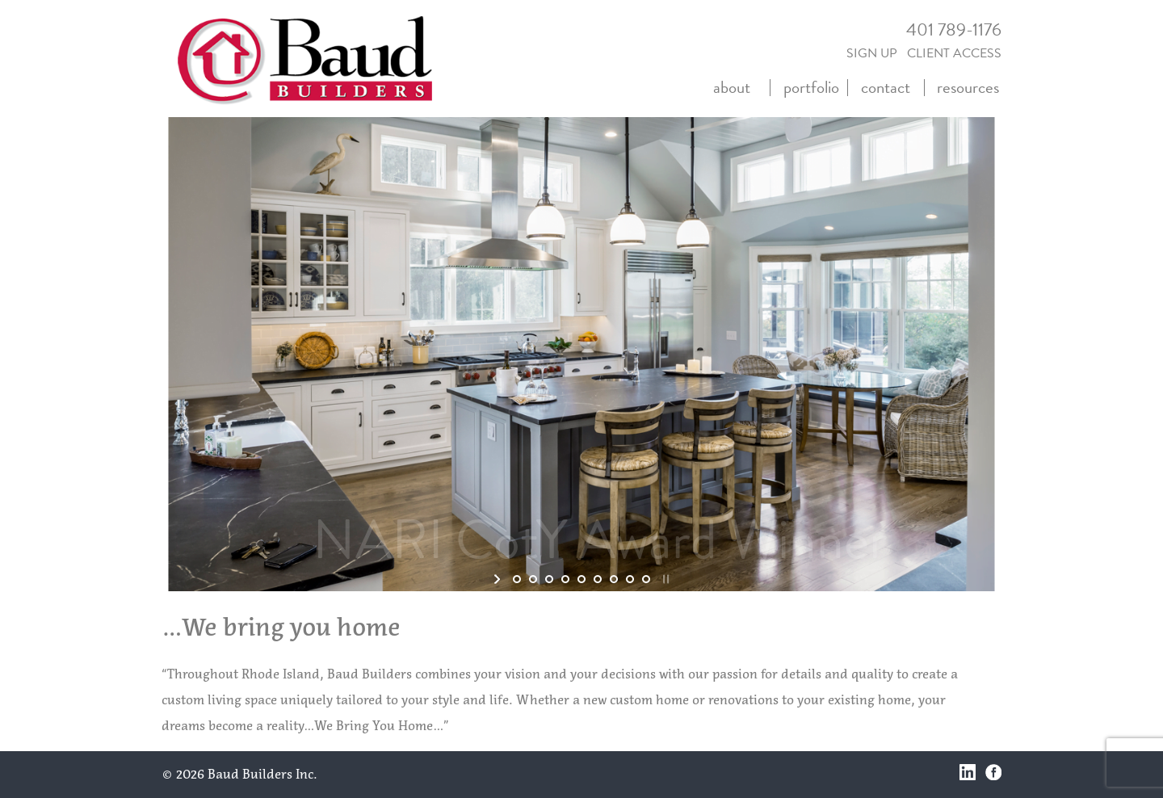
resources (968, 87)
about (731, 87)
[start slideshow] (499, 579)
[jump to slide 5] (581, 579)
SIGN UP (871, 53)
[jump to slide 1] (517, 579)
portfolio (811, 87)
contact (885, 87)
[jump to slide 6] (598, 579)
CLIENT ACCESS (954, 53)
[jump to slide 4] (565, 579)
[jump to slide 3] (549, 579)
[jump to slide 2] (533, 579)
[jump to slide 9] (646, 579)
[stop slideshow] (664, 579)
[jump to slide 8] (630, 579)
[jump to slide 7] (614, 579)
